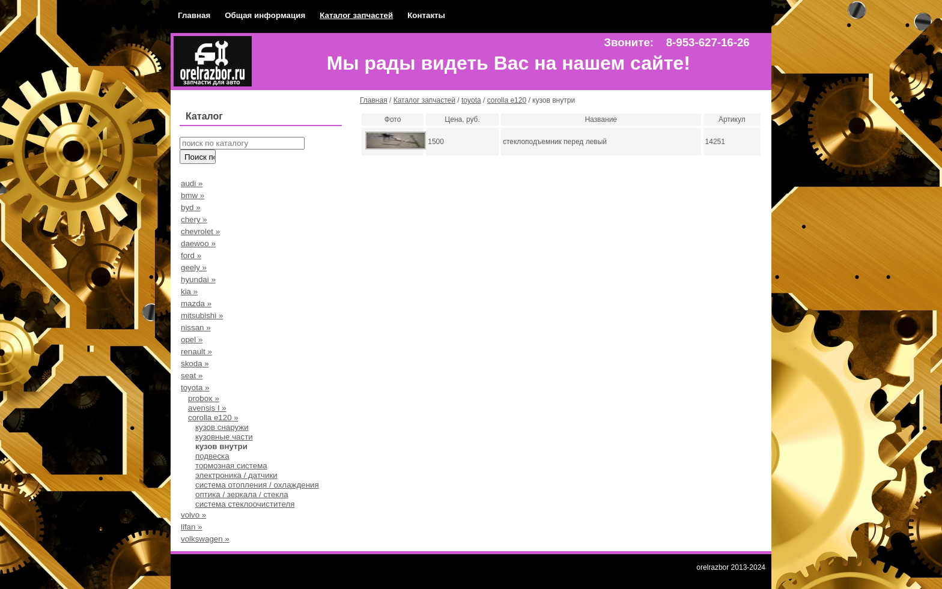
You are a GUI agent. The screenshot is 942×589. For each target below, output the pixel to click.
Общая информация (265, 15)
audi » (191, 183)
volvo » (193, 514)
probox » (203, 398)
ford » (191, 255)
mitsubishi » (202, 315)
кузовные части (224, 436)
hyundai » (198, 279)
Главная (194, 15)
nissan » (196, 327)
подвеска (212, 456)
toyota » (195, 387)
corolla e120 (506, 100)
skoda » (195, 363)
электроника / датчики (236, 475)
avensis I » (207, 407)
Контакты (426, 15)
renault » (196, 351)
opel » (191, 339)
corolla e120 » (213, 417)
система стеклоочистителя (244, 504)
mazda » (196, 303)
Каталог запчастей (356, 15)
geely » (194, 267)
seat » (191, 375)
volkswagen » (205, 538)
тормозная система (231, 465)
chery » (194, 219)
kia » (189, 291)
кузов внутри (221, 446)
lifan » (191, 526)
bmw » (192, 195)
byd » (191, 207)
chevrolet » (200, 231)
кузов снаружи (222, 427)
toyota (471, 100)
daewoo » (198, 243)
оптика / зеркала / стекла (241, 494)
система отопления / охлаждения (257, 484)
